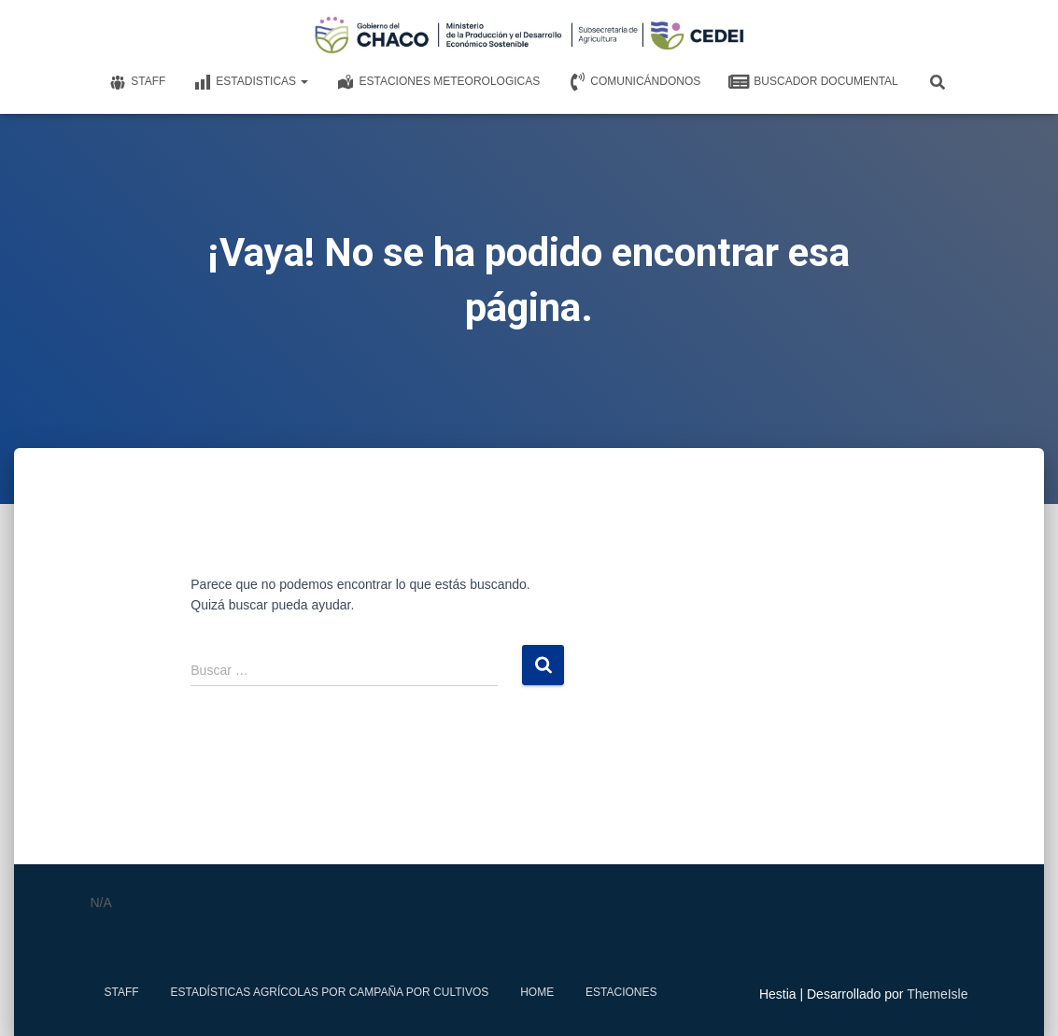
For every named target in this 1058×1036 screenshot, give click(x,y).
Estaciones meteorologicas (438, 82)
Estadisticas (250, 82)
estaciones (620, 992)
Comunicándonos (634, 82)
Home (537, 992)
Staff (136, 82)
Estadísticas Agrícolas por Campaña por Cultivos (330, 992)
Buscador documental (812, 82)
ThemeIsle (937, 994)
